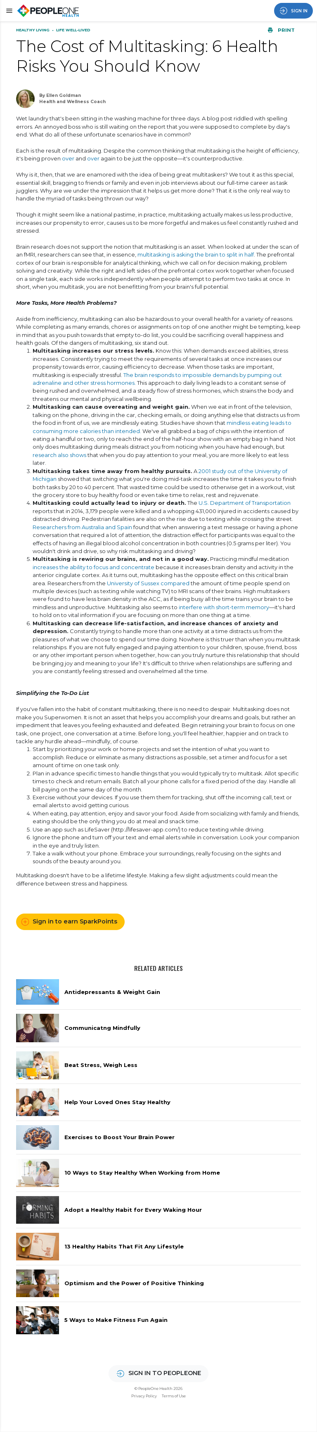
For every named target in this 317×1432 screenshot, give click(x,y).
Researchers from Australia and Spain (82, 527)
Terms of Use (174, 1396)
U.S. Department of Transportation (245, 502)
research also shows (59, 455)
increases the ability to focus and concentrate (93, 567)
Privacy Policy (144, 1396)
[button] (8, 10)
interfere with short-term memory (224, 607)
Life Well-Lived (73, 30)
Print (281, 30)
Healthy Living (33, 30)
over (68, 158)
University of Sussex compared (148, 583)
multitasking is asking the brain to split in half (195, 254)
